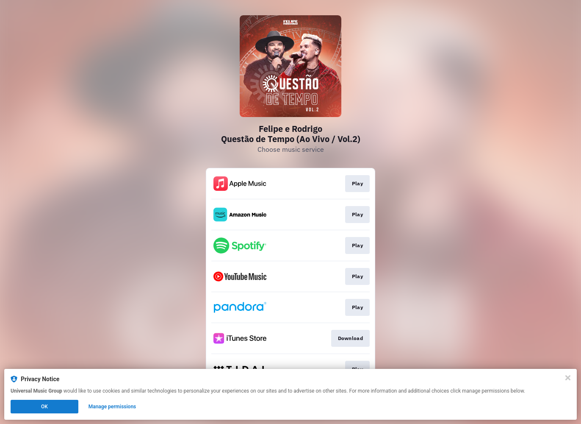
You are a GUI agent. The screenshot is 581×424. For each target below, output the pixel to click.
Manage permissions (112, 407)
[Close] (568, 378)
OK (44, 407)
